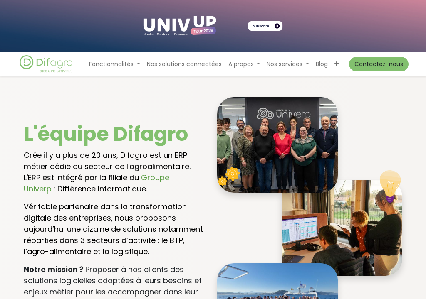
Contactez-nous (378, 64)
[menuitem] (184, 64)
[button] (336, 64)
